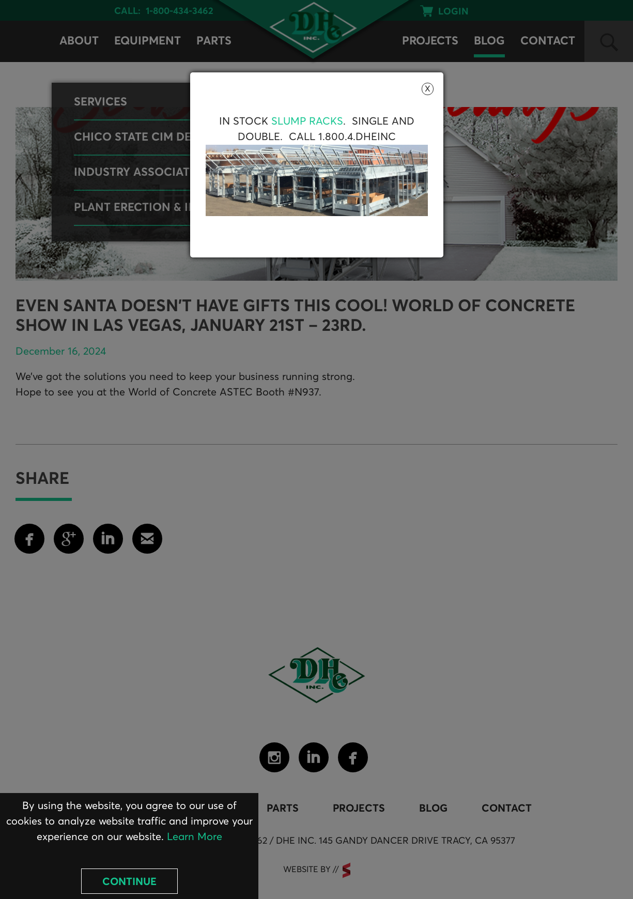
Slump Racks (307, 121)
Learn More (194, 837)
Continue (129, 882)
